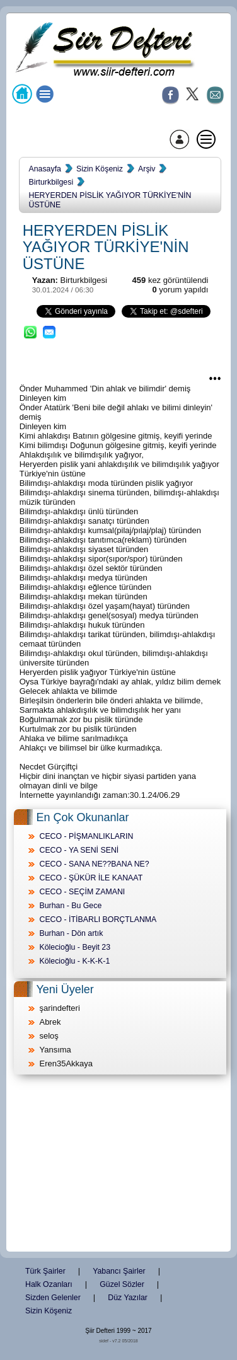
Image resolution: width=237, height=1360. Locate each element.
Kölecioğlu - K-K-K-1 (74, 961)
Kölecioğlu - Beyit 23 (74, 947)
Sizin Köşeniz (99, 168)
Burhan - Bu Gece (70, 905)
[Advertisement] (118, 1164)
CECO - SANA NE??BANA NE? (94, 864)
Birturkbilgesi (50, 182)
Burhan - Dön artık (71, 933)
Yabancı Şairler (119, 1271)
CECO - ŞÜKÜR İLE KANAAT (90, 877)
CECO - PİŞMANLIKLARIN (86, 836)
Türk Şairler (45, 1271)
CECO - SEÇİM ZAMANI (82, 891)
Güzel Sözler (122, 1284)
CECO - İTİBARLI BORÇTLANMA (97, 919)
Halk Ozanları (48, 1284)
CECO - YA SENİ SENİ (78, 850)
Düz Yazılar (127, 1297)
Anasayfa (44, 168)
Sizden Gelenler (53, 1297)
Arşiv (146, 168)
